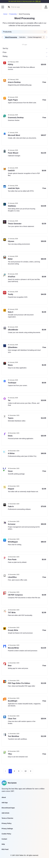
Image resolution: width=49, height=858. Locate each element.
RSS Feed (5, 849)
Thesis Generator (15, 224)
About (4, 797)
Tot (9, 400)
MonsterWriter (13, 648)
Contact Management (34, 37)
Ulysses (11, 241)
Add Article (5, 813)
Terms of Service (7, 818)
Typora (10, 418)
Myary (10, 365)
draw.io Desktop (14, 82)
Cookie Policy (6, 834)
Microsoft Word (14, 135)
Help (3, 844)
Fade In (11, 506)
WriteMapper (13, 542)
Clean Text (12, 719)
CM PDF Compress (15, 595)
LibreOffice (12, 577)
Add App (5, 803)
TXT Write (12, 612)
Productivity (13, 14)
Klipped (11, 489)
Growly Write (13, 630)
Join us (38, 1)
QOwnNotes (12, 347)
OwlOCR (11, 170)
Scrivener (11, 524)
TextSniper (12, 383)
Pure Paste (12, 559)
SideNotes (12, 206)
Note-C (10, 312)
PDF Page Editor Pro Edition (19, 683)
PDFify (10, 64)
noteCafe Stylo (13, 188)
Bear (10, 665)
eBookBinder (13, 330)
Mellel (10, 259)
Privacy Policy (6, 823)
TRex (10, 754)
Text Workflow (13, 736)
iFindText (11, 277)
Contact (4, 839)
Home (5, 14)
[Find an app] (9, 7)
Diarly (10, 436)
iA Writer (11, 453)
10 (25, 771)
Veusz (10, 471)
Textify (10, 294)
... (22, 771)
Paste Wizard (13, 153)
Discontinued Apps (8, 808)
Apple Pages (13, 100)
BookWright (12, 701)
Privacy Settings (7, 829)
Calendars (22, 37)
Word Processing (11, 37)
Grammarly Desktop (16, 117)
